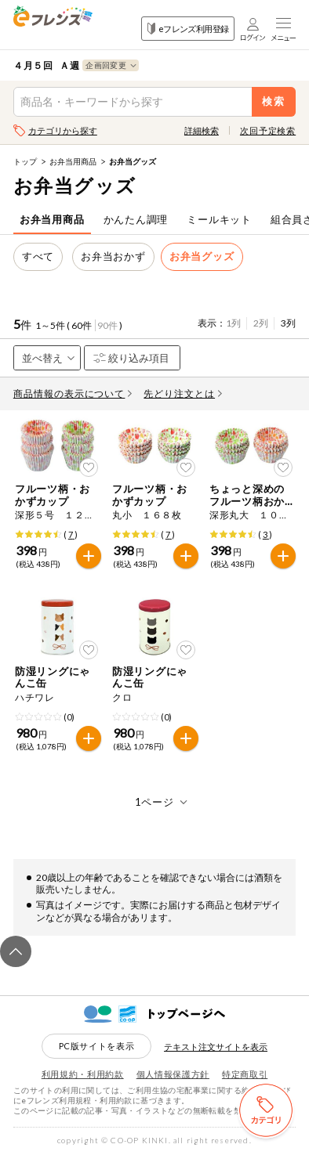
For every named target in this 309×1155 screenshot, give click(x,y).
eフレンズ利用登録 (187, 28)
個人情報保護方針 (172, 1074)
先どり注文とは (183, 393)
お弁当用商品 (72, 161)
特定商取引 (244, 1074)
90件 (107, 325)
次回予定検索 (268, 130)
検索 (274, 101)
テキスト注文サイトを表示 (215, 1046)
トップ (25, 161)
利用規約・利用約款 (83, 1074)
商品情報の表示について (73, 393)
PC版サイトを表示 (97, 1046)
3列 (288, 323)
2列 (260, 323)
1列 (233, 323)
